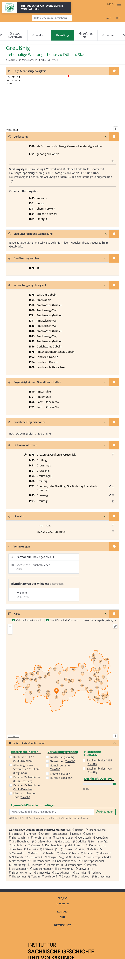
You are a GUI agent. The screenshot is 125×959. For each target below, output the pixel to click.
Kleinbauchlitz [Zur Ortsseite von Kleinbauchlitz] (53, 845)
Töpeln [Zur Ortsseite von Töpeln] (35, 876)
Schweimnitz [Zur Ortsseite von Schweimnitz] (65, 869)
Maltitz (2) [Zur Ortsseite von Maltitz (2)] (96, 849)
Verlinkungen (19, 546)
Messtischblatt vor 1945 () (24, 795)
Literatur (16, 516)
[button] (113, 455)
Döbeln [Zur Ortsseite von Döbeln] (90, 833)
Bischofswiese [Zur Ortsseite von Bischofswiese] (97, 830)
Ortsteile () (60, 773)
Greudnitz (39, 35)
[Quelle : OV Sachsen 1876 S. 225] (113, 496)
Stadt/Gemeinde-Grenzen (64, 620)
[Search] (52, 18)
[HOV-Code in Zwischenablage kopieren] (41, 60)
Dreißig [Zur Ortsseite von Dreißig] (76, 833)
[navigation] (62, 35)
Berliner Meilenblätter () (26, 779)
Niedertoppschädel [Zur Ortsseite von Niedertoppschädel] (99, 857)
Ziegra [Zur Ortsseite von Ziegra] (66, 876)
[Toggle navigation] (114, 4)
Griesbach (109, 35)
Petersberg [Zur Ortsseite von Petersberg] (19, 865)
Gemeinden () (62, 761)
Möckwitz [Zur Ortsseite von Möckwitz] (105, 853)
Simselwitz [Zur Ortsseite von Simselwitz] (43, 872)
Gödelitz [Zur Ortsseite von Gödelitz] (81, 841)
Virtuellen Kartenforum (75, 818)
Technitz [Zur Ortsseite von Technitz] (96, 872)
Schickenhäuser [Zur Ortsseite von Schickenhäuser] (43, 869)
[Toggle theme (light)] (118, 18)
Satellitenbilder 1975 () (99, 770)
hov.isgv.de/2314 (43, 557)
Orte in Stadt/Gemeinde (29, 620)
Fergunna (20, 773)
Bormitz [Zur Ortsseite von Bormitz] (17, 833)
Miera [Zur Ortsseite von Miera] (75, 853)
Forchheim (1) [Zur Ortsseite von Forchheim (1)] (42, 837)
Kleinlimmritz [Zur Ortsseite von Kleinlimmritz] (76, 845)
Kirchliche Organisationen (27, 422)
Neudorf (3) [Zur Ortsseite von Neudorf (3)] (35, 857)
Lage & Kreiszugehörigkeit (27, 71)
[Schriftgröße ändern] (108, 18)
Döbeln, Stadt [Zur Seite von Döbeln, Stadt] (75, 54)
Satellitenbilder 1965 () (99, 762)
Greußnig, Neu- (86, 35)
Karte (14, 613)
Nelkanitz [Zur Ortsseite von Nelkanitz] (17, 857)
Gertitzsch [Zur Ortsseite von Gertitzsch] (84, 837)
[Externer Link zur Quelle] (109, 486)
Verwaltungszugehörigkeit (27, 285)
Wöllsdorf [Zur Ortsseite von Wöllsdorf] (51, 876)
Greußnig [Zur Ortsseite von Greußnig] (102, 837)
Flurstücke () (61, 778)
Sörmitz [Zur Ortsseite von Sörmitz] (81, 872)
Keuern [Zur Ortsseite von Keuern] (35, 845)
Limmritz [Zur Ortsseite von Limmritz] (32, 849)
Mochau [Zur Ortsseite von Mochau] (89, 853)
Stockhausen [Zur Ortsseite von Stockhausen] (63, 872)
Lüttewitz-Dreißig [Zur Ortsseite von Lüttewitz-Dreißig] (73, 849)
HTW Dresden (22, 781)
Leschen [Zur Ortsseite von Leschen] (17, 849)
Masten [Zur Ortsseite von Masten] (50, 853)
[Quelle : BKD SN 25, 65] (113, 501)
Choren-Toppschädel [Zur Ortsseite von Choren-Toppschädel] (54, 833)
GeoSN (25, 797)
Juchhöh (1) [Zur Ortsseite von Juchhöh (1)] (19, 845)
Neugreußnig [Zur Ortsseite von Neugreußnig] (56, 857)
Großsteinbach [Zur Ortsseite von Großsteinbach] (44, 841)
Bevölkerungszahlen (23, 258)
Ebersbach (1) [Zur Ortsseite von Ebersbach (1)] (20, 837)
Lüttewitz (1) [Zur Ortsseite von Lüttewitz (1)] (50, 849)
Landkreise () (62, 757)
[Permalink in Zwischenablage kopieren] (57, 557)
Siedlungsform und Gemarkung (30, 233)
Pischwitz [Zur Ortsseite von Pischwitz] (36, 865)
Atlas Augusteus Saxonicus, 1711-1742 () (26, 769)
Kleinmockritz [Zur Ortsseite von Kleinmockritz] (97, 845)
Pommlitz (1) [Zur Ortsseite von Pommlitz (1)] (55, 865)
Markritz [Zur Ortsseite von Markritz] (36, 853)
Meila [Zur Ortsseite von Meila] (63, 853)
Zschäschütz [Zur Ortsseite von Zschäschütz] (102, 876)
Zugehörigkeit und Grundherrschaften (34, 382)
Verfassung (18, 136)
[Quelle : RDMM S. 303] (113, 455)
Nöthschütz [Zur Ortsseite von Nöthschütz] (19, 861)
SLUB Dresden (23, 761)
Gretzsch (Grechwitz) (15, 35)
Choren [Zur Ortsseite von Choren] (31, 833)
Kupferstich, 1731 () (24, 759)
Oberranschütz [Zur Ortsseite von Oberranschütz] (40, 861)
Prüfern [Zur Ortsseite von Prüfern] (92, 865)
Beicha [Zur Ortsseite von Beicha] (79, 830)
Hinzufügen (104, 811)
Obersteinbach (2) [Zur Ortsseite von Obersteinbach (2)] (66, 861)
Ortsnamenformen (22, 445)
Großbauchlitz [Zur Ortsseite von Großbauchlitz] (20, 841)
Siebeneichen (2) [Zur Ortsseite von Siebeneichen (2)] (22, 872)
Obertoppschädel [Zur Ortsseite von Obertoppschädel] (93, 861)
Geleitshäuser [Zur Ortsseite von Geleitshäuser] (64, 837)
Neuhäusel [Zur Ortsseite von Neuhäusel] (75, 857)
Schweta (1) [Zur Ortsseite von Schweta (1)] (86, 869)
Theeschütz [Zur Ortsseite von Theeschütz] (19, 876)
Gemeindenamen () (60, 767)
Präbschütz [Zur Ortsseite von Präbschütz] (75, 865)
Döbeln (54, 154)
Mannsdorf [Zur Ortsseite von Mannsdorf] (18, 853)
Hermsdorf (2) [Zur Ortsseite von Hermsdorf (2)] (99, 841)
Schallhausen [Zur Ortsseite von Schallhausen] (20, 869)
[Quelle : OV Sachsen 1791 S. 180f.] (113, 486)
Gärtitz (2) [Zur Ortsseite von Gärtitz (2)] (64, 841)
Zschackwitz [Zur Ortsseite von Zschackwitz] (82, 876)
